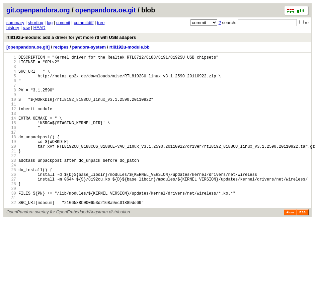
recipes (61, 47)
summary (15, 22)
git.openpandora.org (38, 10)
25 (11, 195)
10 (11, 109)
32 (11, 234)
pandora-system (89, 47)
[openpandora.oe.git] (28, 47)
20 (11, 166)
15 (11, 138)
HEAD (39, 27)
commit (63, 22)
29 (11, 217)
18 (11, 155)
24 (11, 189)
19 (11, 160)
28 (11, 212)
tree (100, 22)
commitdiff (83, 22)
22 (11, 178)
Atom (290, 244)
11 (11, 115)
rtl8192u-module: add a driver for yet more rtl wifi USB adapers (71, 37)
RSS (302, 244)
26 (11, 200)
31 (11, 229)
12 (11, 121)
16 (11, 143)
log (50, 22)
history (12, 27)
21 (11, 172)
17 (11, 149)
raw (26, 27)
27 (11, 206)
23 (11, 183)
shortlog (35, 22)
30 (11, 223)
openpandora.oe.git (105, 10)
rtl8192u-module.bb (129, 47)
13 (11, 126)
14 (11, 132)
